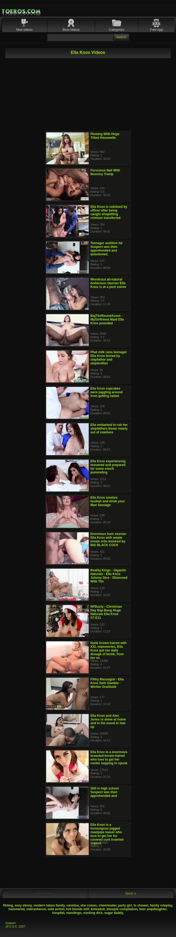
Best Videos (71, 30)
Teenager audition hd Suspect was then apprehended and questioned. (106, 248)
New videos (24, 30)
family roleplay (161, 905)
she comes (88, 905)
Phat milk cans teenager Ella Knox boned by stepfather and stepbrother (109, 357)
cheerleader (108, 905)
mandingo (73, 913)
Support (10, 923)
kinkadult (98, 909)
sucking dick (92, 913)
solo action (56, 909)
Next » (131, 893)
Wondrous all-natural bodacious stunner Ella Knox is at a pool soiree (108, 283)
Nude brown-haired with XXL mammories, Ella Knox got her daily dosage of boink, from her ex (109, 650)
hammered (16, 909)
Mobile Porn (21, 11)
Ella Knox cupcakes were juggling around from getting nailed (107, 392)
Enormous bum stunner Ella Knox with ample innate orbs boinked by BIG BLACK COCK (108, 539)
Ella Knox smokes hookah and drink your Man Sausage (108, 501)
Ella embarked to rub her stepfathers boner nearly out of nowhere (109, 428)
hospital (58, 913)
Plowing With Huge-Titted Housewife (106, 136)
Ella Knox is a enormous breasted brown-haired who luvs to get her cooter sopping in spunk (109, 757)
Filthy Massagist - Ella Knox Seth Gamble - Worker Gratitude (107, 683)
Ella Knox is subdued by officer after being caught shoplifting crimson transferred (109, 212)
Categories (116, 30)
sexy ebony (23, 905)
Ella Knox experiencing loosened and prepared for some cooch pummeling (108, 466)
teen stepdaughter (152, 909)
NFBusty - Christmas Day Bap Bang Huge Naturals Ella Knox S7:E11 (106, 612)
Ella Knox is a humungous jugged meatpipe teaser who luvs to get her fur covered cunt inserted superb (107, 834)
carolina (72, 905)
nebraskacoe (36, 909)
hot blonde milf (77, 909)
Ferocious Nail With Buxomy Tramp (105, 172)
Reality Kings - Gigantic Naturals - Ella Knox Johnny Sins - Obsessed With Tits (109, 575)
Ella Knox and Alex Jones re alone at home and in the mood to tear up (108, 721)
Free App (156, 30)
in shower (141, 905)
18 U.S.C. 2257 (15, 926)
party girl (125, 905)
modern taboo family (49, 905)
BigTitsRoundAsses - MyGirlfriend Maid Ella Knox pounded (107, 319)
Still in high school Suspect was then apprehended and (105, 792)
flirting (8, 905)
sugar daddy (113, 913)
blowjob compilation (122, 909)
